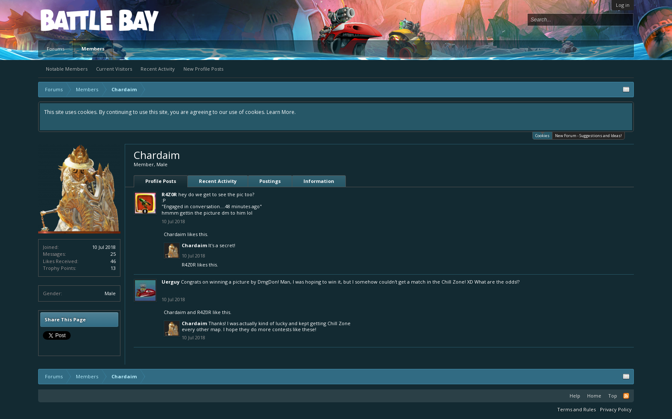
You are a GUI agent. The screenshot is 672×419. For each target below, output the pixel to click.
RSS (626, 395)
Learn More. (281, 112)
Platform (72, 20)
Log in (623, 5)
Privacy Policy (616, 409)
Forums (55, 48)
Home (594, 395)
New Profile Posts (203, 69)
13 (113, 268)
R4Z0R (169, 194)
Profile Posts (160, 181)
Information (318, 181)
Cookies (542, 135)
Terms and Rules (576, 409)
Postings (270, 181)
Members (93, 48)
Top (612, 395)
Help (575, 395)
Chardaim (175, 234)
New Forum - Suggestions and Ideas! (588, 135)
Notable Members (66, 69)
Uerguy (171, 281)
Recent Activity (158, 69)
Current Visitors (114, 69)
